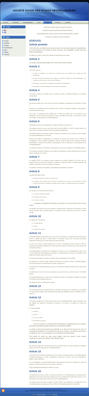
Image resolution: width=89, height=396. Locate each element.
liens (5, 50)
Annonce (6, 54)
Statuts (6, 52)
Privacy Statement (57, 389)
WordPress (55, 394)
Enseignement (8, 47)
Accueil (6, 40)
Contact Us (33, 389)
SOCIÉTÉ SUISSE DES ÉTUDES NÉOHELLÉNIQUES (44, 10)
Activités (6, 43)
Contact (6, 45)
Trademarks (48, 389)
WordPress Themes (41, 394)
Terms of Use (40, 389)
